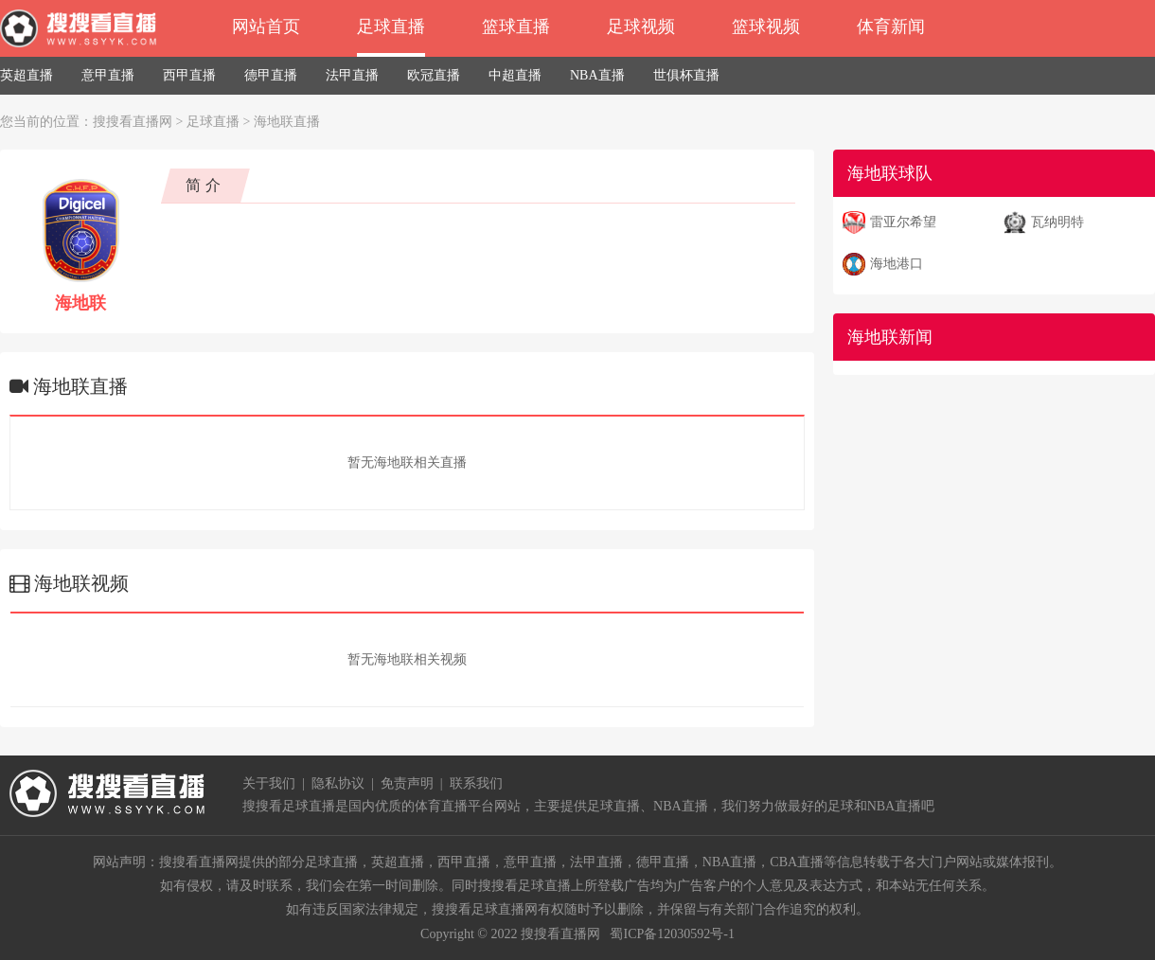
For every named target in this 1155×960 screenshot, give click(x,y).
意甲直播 (107, 75)
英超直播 (26, 75)
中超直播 (515, 75)
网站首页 (266, 26)
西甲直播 (189, 75)
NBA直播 (597, 75)
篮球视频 (766, 26)
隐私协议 (337, 783)
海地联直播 (287, 122)
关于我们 (268, 783)
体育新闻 (891, 26)
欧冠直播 (433, 75)
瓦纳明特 (1057, 222)
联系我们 (476, 783)
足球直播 (391, 26)
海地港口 (896, 264)
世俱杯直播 (686, 75)
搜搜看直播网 (132, 122)
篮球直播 (516, 26)
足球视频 (641, 26)
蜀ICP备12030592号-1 (672, 934)
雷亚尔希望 (903, 222)
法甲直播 (352, 75)
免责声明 (407, 783)
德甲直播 (270, 75)
